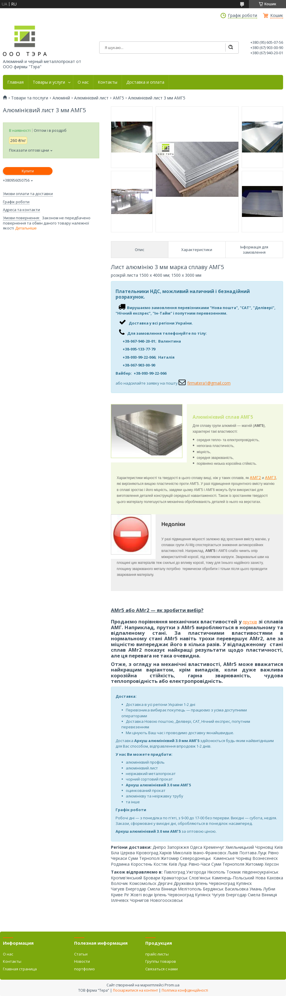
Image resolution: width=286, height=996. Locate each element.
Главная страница (20, 969)
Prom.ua (172, 985)
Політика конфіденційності (185, 990)
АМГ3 (270, 477)
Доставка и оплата (145, 82)
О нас (83, 82)
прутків (250, 622)
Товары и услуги (49, 82)
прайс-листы (157, 954)
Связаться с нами (161, 969)
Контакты (107, 82)
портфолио (84, 969)
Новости (82, 961)
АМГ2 (255, 477)
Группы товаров (160, 961)
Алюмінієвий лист (91, 98)
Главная (15, 82)
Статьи (81, 954)
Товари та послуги (29, 98)
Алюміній (61, 98)
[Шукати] (230, 47)
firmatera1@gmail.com (209, 383)
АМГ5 (118, 98)
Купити (28, 171)
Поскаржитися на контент (135, 990)
